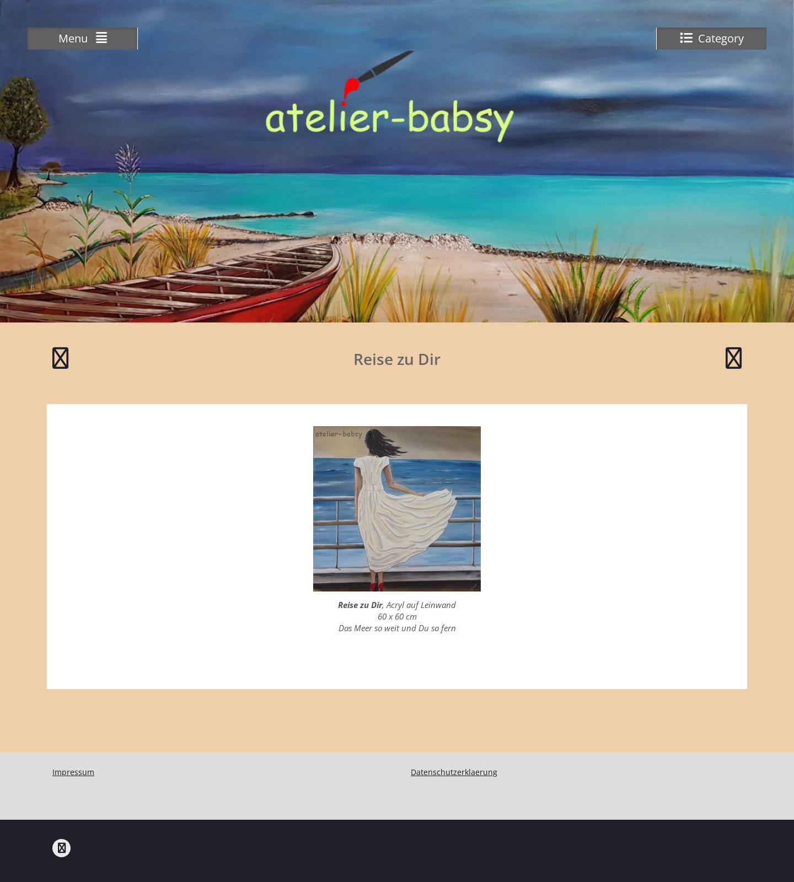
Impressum (73, 772)
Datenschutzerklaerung (454, 772)
